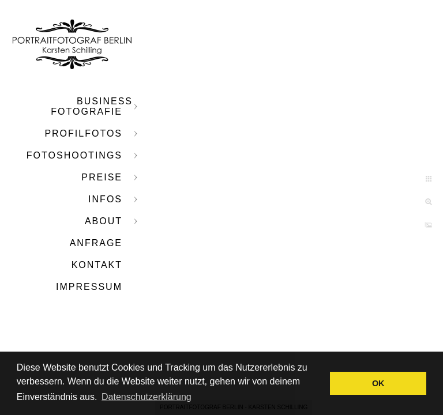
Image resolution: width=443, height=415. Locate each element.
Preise (101, 177)
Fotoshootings (74, 155)
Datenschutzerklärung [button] (147, 397)
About (103, 221)
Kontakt (97, 265)
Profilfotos (83, 133)
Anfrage (96, 243)
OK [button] (378, 383)
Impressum (89, 287)
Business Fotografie (92, 106)
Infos (105, 199)
